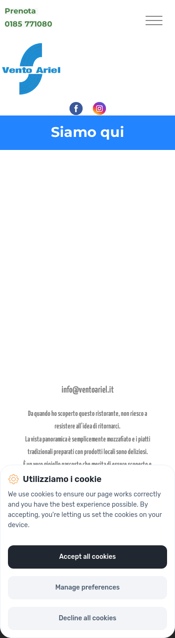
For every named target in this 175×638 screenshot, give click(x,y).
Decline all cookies (87, 618)
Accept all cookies (87, 557)
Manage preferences (87, 587)
